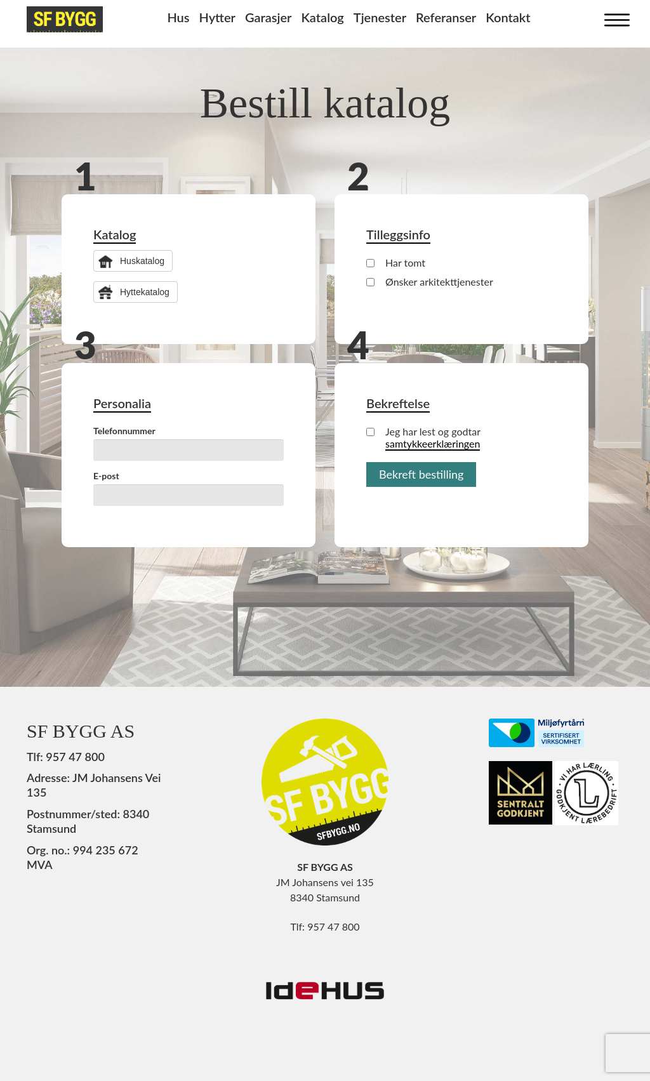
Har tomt (395, 262)
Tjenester (380, 17)
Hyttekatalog (144, 292)
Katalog (322, 17)
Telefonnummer (124, 430)
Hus (178, 17)
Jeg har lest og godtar (423, 437)
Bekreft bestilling (421, 474)
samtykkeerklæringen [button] (432, 443)
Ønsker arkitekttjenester (429, 281)
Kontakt (508, 17)
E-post (106, 475)
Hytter (217, 17)
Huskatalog (142, 261)
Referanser (446, 17)
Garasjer (268, 17)
